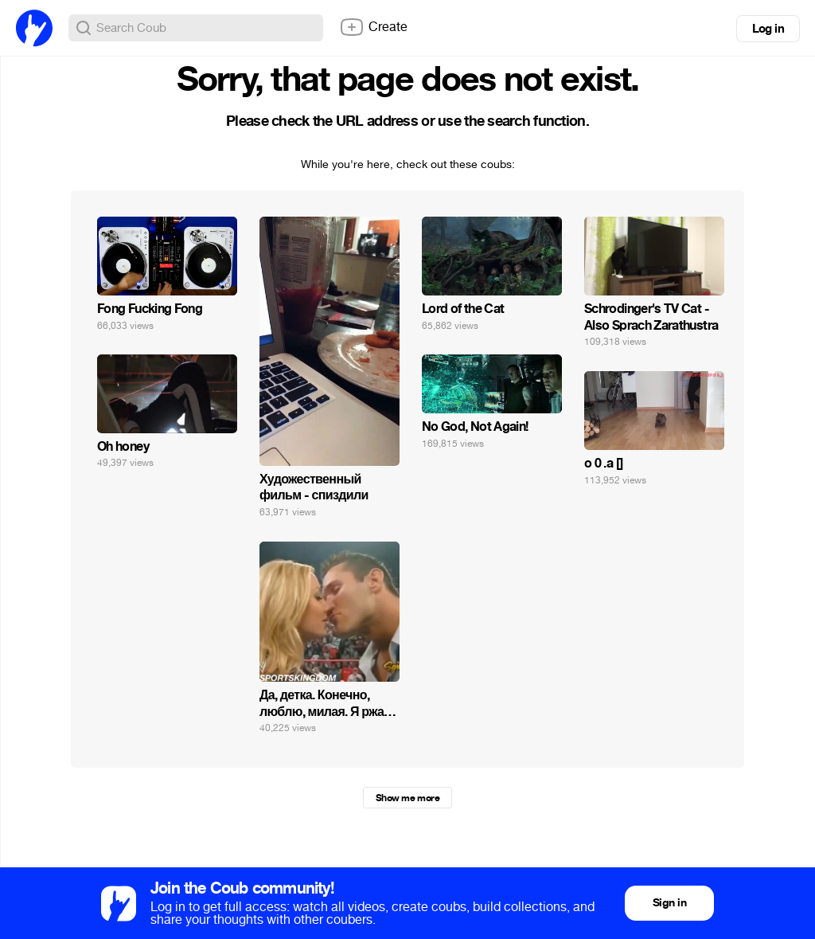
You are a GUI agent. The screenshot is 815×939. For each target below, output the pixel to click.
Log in (768, 29)
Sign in (669, 902)
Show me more (407, 798)
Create (373, 27)
